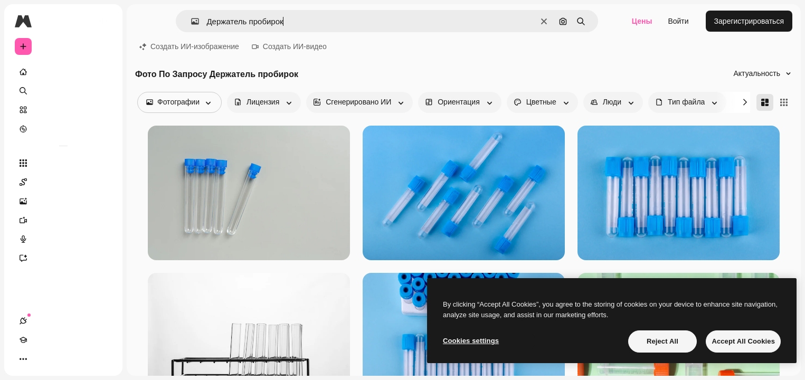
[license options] (264, 102)
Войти (678, 21)
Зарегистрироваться (749, 21)
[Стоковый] (63, 109)
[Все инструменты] (63, 163)
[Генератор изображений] (63, 201)
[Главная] (63, 71)
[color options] (542, 102)
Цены (642, 21)
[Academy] (42, 358)
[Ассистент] (63, 258)
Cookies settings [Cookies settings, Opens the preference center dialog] (471, 341)
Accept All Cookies (743, 341)
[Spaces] (63, 182)
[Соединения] (23, 358)
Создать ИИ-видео (289, 46)
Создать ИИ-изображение (189, 46)
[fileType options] (687, 102)
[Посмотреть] (63, 128)
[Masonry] (764, 102)
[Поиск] (63, 90)
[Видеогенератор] (63, 220)
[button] (190, 21)
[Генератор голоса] (63, 239)
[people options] (613, 102)
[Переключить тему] (61, 358)
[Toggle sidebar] (103, 21)
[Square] (783, 102)
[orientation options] (459, 102)
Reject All (662, 341)
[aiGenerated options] (359, 102)
